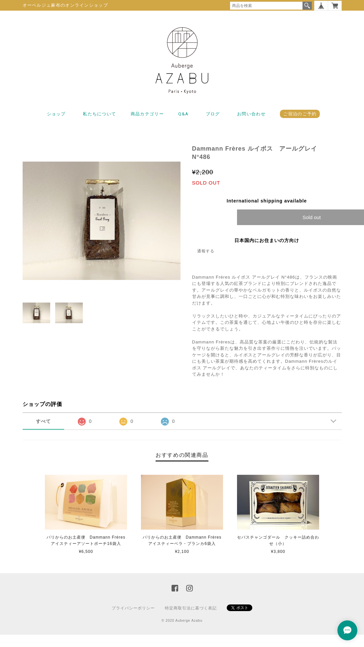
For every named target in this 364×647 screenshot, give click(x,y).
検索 (307, 6)
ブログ (213, 113)
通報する (205, 251)
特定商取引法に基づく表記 (191, 608)
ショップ (56, 113)
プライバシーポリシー (133, 608)
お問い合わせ (251, 113)
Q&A (183, 113)
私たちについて (99, 113)
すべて (43, 421)
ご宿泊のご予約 (299, 113)
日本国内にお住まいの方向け (266, 240)
